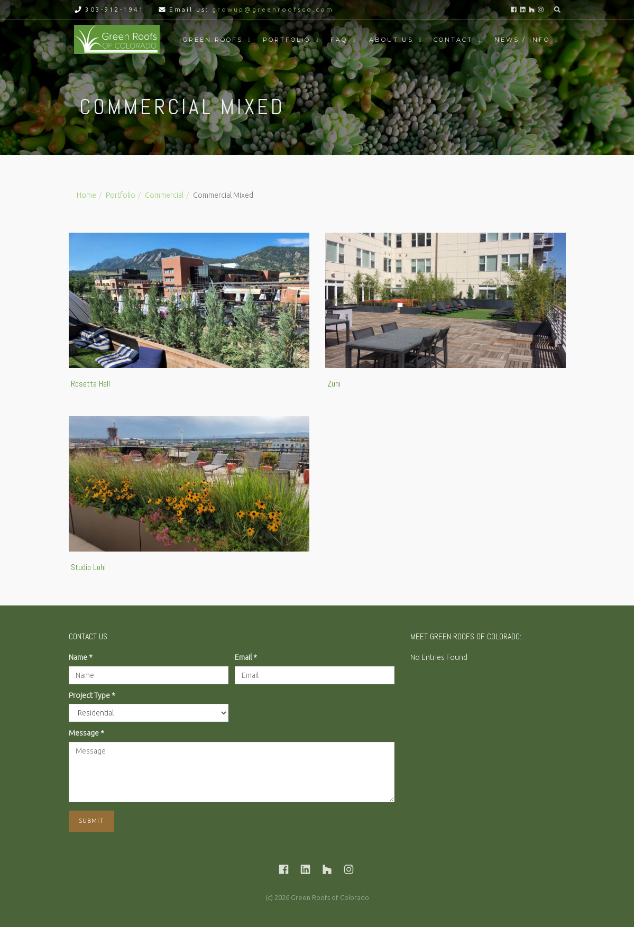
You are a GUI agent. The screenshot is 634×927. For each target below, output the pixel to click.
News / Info (522, 39)
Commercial (164, 195)
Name (81, 657)
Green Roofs (213, 39)
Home (86, 195)
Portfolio (286, 39)
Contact (453, 39)
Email (246, 657)
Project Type (92, 695)
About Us (391, 39)
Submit (91, 821)
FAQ (338, 39)
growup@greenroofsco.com (273, 9)
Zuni (334, 383)
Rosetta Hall (90, 383)
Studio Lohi (88, 567)
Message (86, 733)
